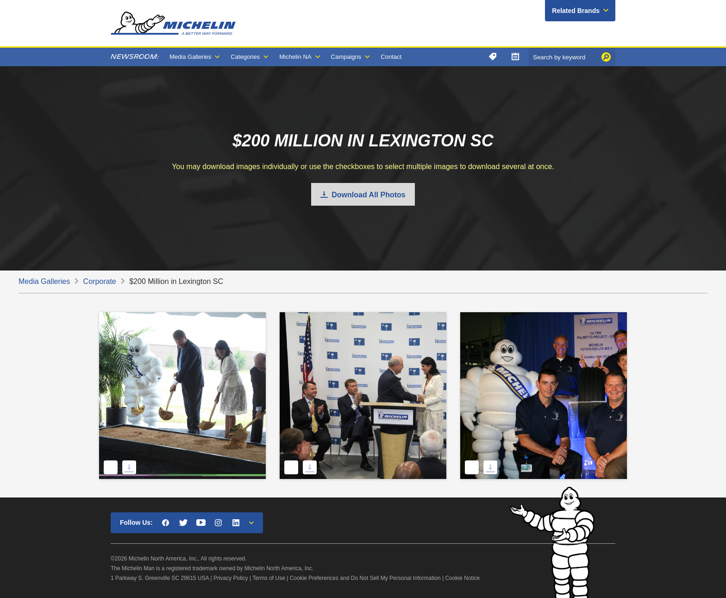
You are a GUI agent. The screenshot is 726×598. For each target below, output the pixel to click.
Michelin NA (295, 56)
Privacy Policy (230, 578)
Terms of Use (268, 578)
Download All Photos (368, 195)
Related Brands (576, 10)
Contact (391, 56)
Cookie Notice (462, 578)
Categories (245, 56)
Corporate (99, 281)
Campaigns (346, 56)
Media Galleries (190, 56)
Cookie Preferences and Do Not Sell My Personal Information (365, 578)
